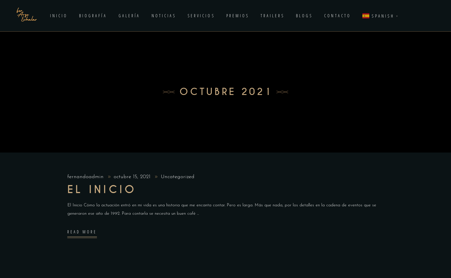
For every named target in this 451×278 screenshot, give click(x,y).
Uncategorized (177, 177)
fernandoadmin (86, 177)
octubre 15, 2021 (133, 177)
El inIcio (102, 189)
